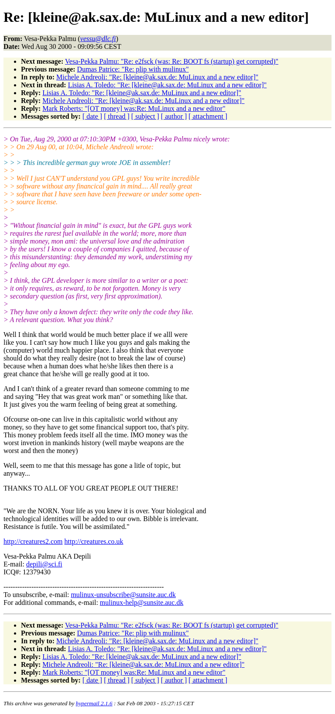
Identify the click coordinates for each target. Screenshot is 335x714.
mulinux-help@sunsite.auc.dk (142, 602)
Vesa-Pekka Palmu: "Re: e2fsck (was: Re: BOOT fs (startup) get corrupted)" (171, 61)
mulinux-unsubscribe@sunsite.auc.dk (123, 594)
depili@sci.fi (44, 564)
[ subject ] (145, 116)
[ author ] (174, 116)
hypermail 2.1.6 (94, 703)
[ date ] (92, 116)
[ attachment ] (207, 116)
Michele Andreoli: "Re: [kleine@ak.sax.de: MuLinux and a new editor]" (157, 77)
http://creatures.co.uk (94, 541)
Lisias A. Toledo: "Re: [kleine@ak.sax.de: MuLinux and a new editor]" (167, 85)
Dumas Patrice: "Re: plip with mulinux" (133, 69)
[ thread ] (117, 116)
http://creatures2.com (33, 541)
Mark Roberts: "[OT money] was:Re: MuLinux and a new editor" (133, 108)
